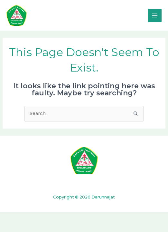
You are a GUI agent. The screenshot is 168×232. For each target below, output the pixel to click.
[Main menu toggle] (155, 15)
